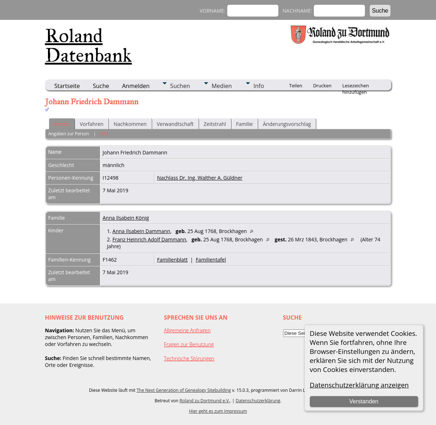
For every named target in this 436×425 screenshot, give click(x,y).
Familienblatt (172, 259)
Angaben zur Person (68, 134)
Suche (101, 86)
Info (259, 86)
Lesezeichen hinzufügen (355, 86)
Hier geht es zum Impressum (218, 411)
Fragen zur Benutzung (189, 344)
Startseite (67, 86)
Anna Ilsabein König (126, 217)
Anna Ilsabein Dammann (141, 231)
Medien (222, 86)
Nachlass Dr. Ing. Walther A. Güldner (200, 177)
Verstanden (363, 401)
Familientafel (211, 259)
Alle (103, 134)
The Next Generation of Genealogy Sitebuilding (184, 390)
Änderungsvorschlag (287, 124)
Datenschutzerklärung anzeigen (359, 384)
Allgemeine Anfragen (187, 330)
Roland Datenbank (88, 45)
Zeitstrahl (215, 124)
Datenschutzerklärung (257, 401)
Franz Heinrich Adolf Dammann (149, 239)
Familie (244, 124)
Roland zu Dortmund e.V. (205, 401)
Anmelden (136, 86)
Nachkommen (130, 124)
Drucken (322, 85)
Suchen (180, 86)
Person (61, 124)
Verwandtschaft (175, 124)
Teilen (295, 85)
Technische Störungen (189, 358)
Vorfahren (92, 124)
